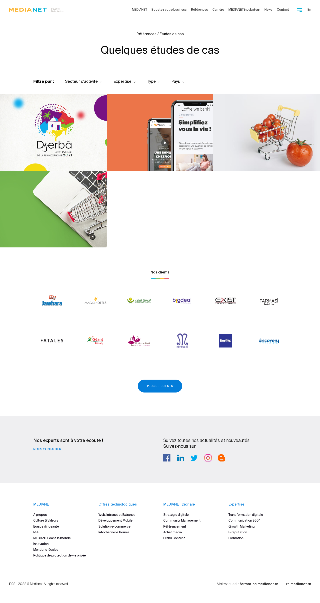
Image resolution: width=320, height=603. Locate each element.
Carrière (218, 9)
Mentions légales (45, 549)
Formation (236, 538)
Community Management (182, 520)
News (268, 9)
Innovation (41, 544)
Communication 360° (244, 520)
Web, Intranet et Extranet (116, 514)
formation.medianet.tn (259, 584)
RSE (36, 532)
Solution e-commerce (114, 526)
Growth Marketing (241, 526)
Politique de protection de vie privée (59, 555)
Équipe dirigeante (46, 526)
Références (199, 9)
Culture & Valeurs (45, 520)
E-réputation (237, 532)
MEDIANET (139, 9)
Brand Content (174, 538)
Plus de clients (160, 385)
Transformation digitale (245, 514)
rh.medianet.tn (298, 584)
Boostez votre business (169, 9)
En (309, 9)
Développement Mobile (115, 520)
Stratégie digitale (176, 514)
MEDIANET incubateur (244, 9)
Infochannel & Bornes (114, 532)
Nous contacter (47, 449)
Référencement (174, 526)
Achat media (172, 532)
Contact (283, 9)
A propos (40, 514)
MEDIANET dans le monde (52, 538)
